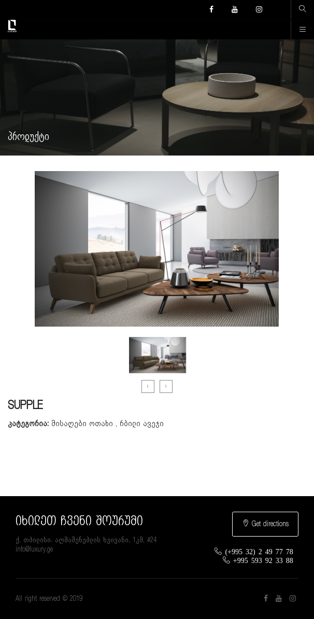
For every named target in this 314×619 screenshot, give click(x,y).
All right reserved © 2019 (49, 598)
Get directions (265, 523)
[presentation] (147, 386)
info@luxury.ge (34, 549)
